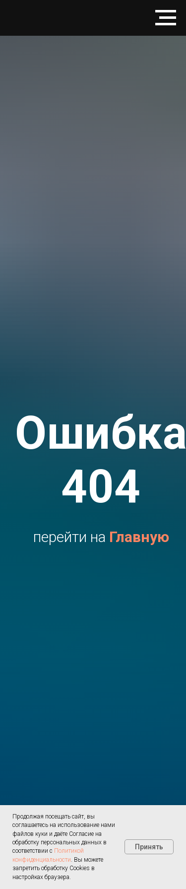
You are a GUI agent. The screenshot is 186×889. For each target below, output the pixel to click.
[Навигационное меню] (165, 18)
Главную (139, 537)
